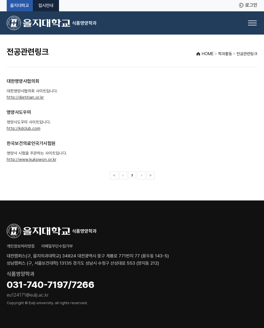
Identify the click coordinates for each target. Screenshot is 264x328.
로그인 (251, 5)
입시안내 (45, 5)
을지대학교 (19, 5)
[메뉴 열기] (252, 23)
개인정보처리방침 (21, 246)
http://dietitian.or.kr (25, 97)
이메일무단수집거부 (57, 246)
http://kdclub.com (23, 128)
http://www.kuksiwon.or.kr (31, 159)
